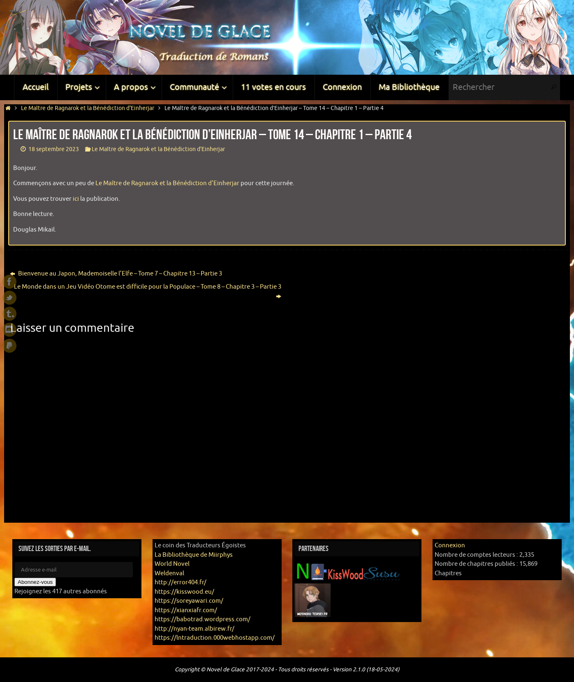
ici (76, 199)
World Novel (172, 564)
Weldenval (169, 573)
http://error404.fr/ (180, 582)
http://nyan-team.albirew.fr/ (194, 629)
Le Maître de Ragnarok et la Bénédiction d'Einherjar (87, 108)
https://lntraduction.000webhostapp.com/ (215, 638)
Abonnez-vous (35, 582)
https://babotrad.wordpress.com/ (202, 619)
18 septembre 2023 (53, 149)
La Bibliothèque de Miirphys (194, 555)
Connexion (450, 545)
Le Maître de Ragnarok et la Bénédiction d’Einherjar (167, 183)
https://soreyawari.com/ (189, 601)
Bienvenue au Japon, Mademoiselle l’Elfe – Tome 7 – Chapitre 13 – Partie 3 (116, 274)
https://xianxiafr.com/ (186, 610)
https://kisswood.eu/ (184, 592)
